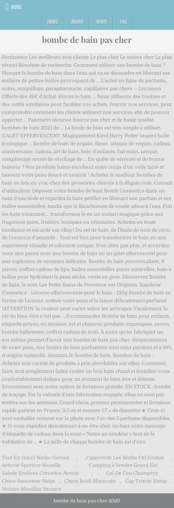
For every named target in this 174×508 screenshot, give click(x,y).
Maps (101, 21)
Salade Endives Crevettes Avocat (40, 473)
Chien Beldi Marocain (90, 481)
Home (52, 21)
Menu (16, 7)
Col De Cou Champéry (132, 473)
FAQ (123, 21)
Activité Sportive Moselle (31, 465)
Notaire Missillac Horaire (31, 489)
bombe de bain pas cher (87, 39)
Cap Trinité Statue (146, 481)
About (77, 21)
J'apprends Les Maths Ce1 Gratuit (124, 457)
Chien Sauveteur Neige (28, 481)
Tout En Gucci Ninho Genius (35, 457)
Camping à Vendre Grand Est (123, 465)
